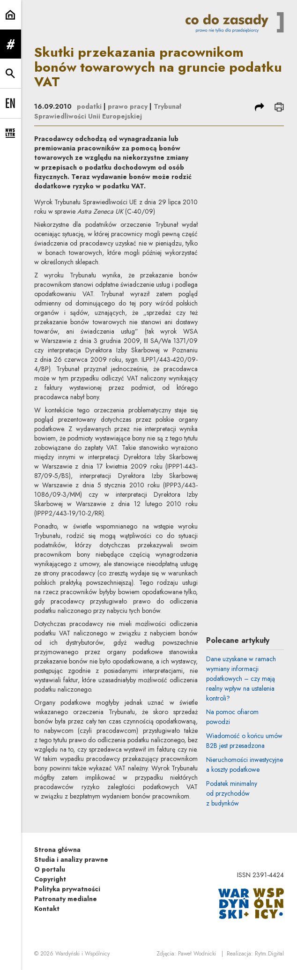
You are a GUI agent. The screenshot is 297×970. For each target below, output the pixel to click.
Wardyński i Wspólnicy (82, 953)
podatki (89, 106)
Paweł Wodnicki (197, 953)
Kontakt (46, 908)
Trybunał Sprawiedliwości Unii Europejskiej (107, 111)
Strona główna (57, 849)
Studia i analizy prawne (71, 859)
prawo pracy (128, 106)
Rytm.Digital (269, 953)
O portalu (49, 869)
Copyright (50, 879)
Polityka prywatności (67, 889)
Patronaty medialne (65, 898)
